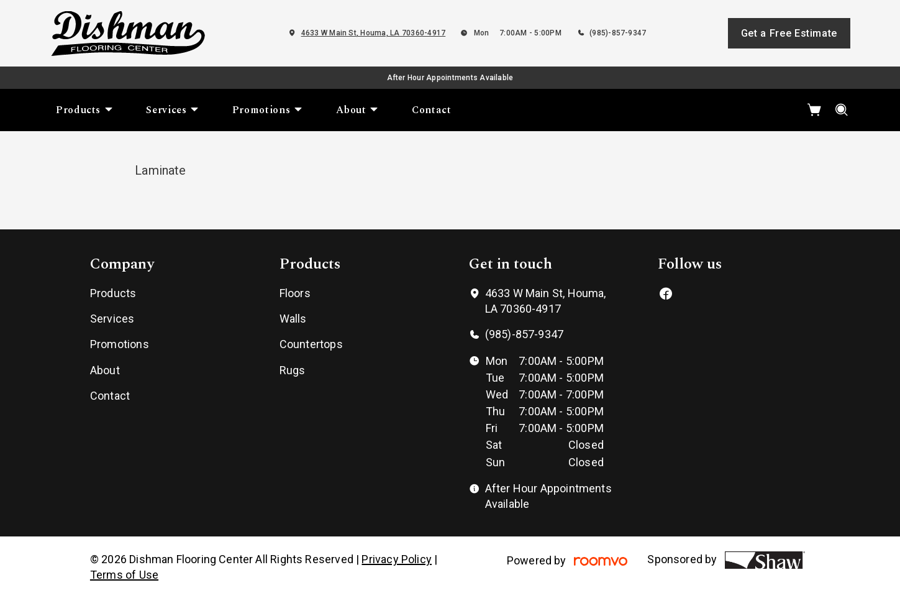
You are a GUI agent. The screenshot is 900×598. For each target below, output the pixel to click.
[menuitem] (85, 110)
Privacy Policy (396, 559)
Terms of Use (124, 574)
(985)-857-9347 (617, 33)
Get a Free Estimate (789, 33)
